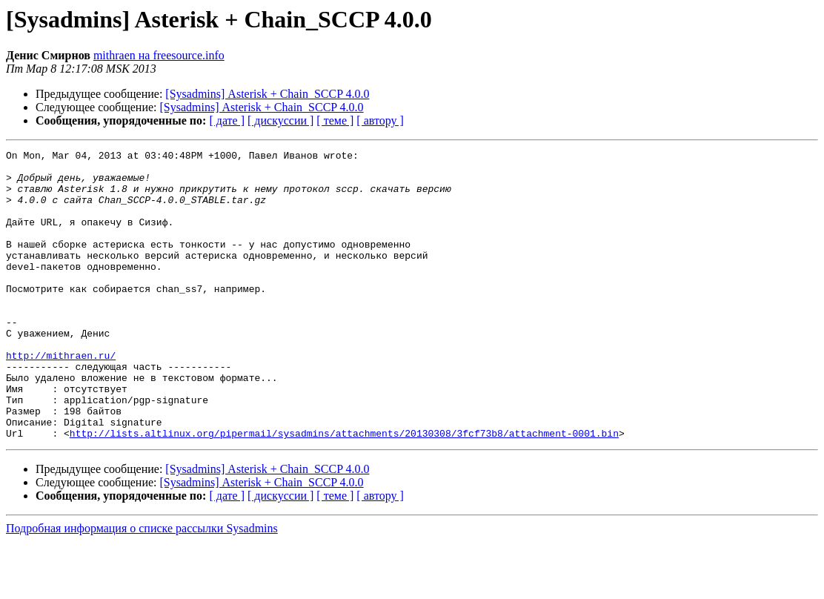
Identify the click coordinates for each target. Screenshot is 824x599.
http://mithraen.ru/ (61, 397)
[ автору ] (379, 120)
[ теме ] (334, 120)
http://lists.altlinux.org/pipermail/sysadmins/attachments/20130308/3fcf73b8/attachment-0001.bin (344, 490)
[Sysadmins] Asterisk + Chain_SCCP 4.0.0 (267, 93)
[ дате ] (227, 120)
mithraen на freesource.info (159, 55)
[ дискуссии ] (280, 120)
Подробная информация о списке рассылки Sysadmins (142, 586)
